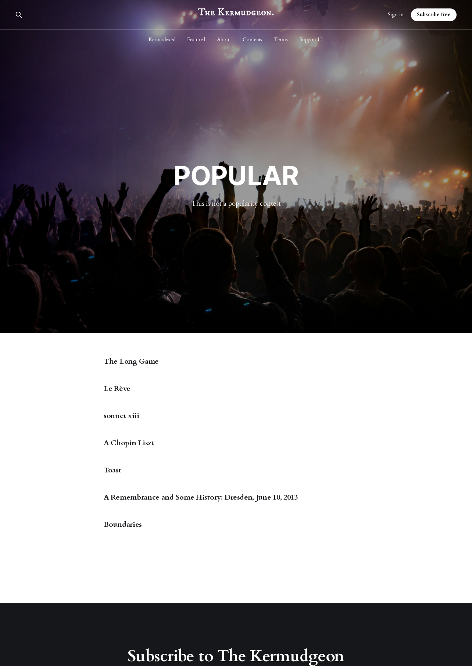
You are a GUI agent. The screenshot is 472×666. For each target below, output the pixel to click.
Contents (252, 39)
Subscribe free (434, 14)
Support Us (311, 39)
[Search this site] (18, 14)
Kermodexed (162, 39)
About (224, 39)
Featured (196, 39)
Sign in (396, 14)
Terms (281, 39)
